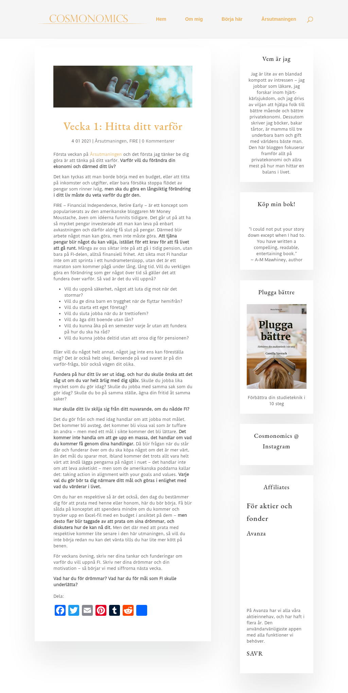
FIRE (133, 141)
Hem (161, 19)
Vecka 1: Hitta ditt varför (122, 126)
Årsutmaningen (278, 19)
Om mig (194, 19)
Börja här (232, 19)
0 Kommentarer (158, 141)
